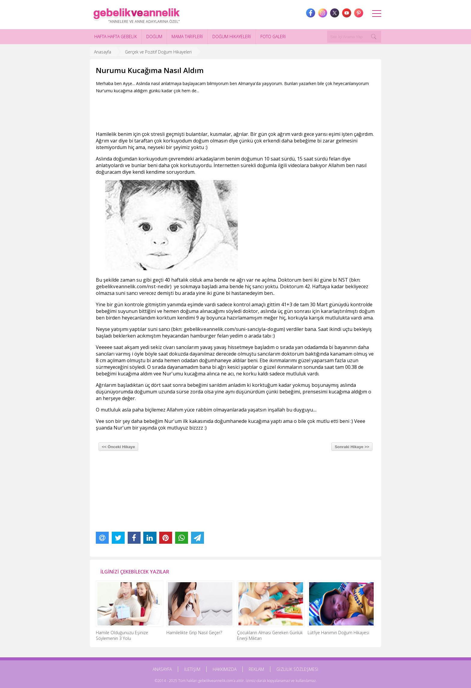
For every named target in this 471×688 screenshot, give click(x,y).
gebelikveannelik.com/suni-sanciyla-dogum (234, 329)
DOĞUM (154, 36)
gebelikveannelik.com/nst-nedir (133, 286)
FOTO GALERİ (273, 36)
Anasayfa (102, 52)
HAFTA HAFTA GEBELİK (115, 36)
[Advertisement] (205, 110)
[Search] (373, 37)
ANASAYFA (162, 669)
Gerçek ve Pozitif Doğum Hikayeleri (158, 52)
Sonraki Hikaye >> (352, 447)
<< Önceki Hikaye (118, 447)
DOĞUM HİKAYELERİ (231, 36)
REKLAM (256, 669)
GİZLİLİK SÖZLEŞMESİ (297, 669)
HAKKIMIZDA (224, 669)
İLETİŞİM (192, 669)
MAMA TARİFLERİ (187, 36)
